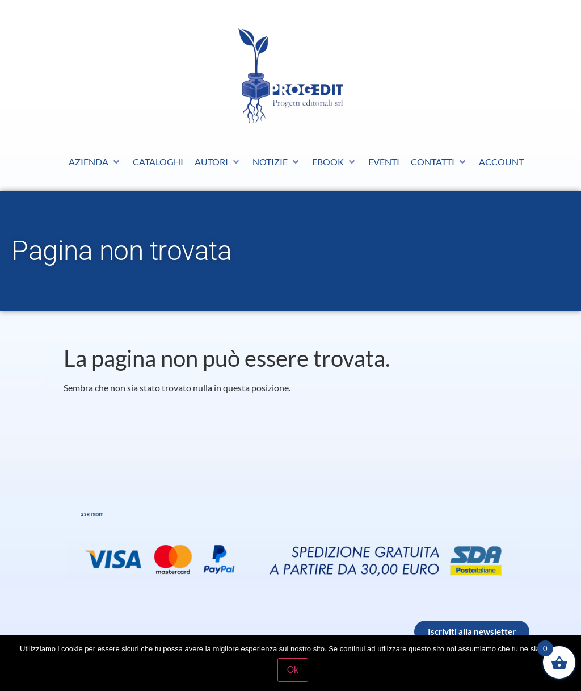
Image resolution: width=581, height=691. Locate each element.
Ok (293, 670)
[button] (95, 161)
